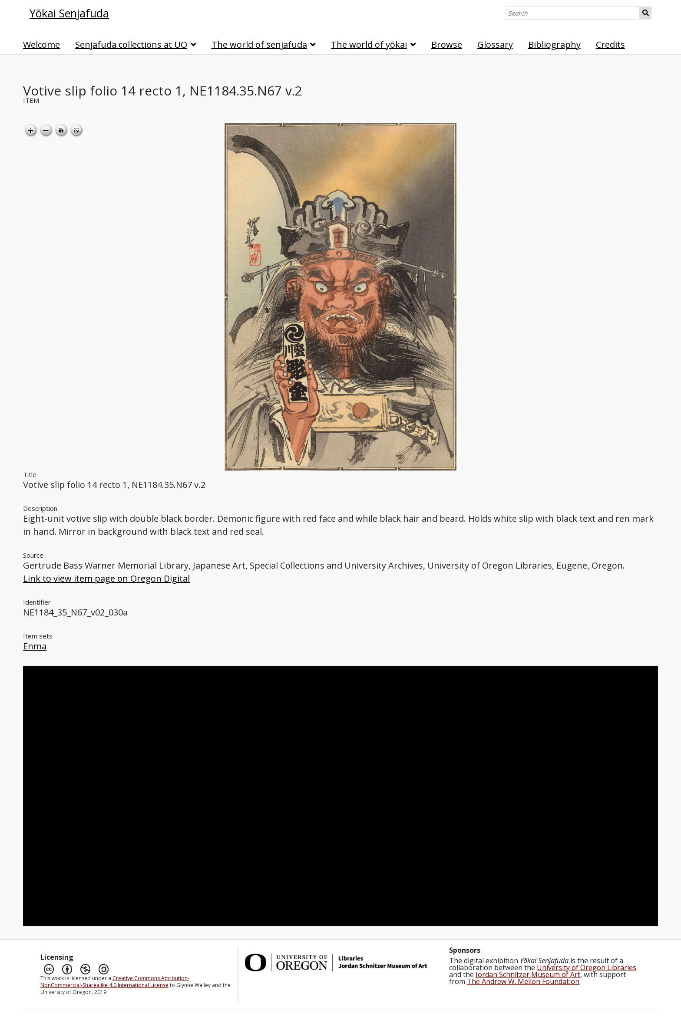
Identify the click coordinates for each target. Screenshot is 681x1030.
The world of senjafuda (259, 44)
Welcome (41, 44)
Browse (446, 44)
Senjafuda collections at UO (131, 44)
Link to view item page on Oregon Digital (106, 578)
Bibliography (554, 44)
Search (645, 13)
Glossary (495, 44)
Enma (34, 646)
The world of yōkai (369, 44)
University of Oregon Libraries (586, 967)
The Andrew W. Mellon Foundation (523, 981)
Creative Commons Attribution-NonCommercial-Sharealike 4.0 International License (114, 981)
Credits (610, 44)
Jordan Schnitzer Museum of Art (528, 974)
